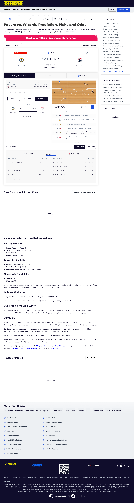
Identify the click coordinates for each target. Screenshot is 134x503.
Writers (23, 477)
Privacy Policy (32, 477)
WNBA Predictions (13, 449)
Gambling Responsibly (106, 477)
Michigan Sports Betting (111, 49)
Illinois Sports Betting (110, 29)
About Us (7, 477)
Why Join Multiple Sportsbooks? (85, 192)
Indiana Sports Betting (110, 32)
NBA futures (25, 348)
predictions (8, 411)
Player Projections (60, 19)
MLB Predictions (51, 427)
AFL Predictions (51, 449)
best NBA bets (60, 346)
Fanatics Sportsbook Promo (112, 84)
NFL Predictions (12, 418)
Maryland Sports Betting (111, 43)
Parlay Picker (58, 411)
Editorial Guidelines (122, 477)
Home (5, 15)
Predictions (17, 15)
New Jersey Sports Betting (112, 54)
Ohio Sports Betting (109, 63)
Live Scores (63, 477)
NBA (11, 15)
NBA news (54, 348)
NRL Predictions (12, 453)
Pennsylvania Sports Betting (112, 66)
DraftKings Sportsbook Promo (113, 101)
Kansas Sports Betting (110, 35)
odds (88, 411)
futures (81, 411)
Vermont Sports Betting (111, 68)
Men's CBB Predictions (54, 422)
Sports (7, 10)
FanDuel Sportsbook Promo (112, 96)
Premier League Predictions (56, 440)
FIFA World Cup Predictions (56, 444)
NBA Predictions (12, 422)
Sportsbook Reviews (90, 477)
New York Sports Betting (111, 57)
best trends (70, 411)
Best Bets (30, 19)
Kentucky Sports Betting (111, 37)
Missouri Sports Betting (111, 51)
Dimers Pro (25, 10)
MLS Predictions (51, 436)
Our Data (7, 481)
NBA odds (34, 348)
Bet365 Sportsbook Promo (112, 93)
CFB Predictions (51, 418)
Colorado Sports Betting (111, 26)
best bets (19, 411)
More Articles (91, 358)
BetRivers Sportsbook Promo (112, 87)
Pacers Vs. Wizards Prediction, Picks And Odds (37, 15)
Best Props (45, 19)
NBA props (15, 348)
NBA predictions (41, 346)
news (107, 411)
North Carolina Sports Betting (113, 60)
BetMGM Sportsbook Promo (112, 98)
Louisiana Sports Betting (111, 40)
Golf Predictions (12, 436)
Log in (112, 9)
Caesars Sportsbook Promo (112, 90)
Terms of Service (45, 477)
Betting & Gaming (39, 10)
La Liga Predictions (14, 444)
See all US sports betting (113, 71)
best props (29, 411)
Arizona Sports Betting (110, 23)
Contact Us (16, 477)
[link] (117, 466)
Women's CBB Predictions (16, 427)
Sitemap (55, 477)
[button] (8, 45)
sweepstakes (98, 411)
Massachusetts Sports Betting (113, 46)
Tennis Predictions (52, 431)
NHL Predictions (12, 431)
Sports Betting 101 (75, 477)
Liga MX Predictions (14, 440)
